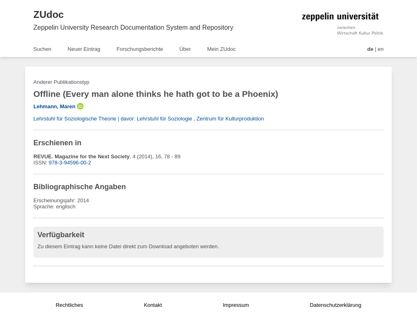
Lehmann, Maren (54, 106)
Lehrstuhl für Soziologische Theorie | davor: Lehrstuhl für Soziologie (112, 119)
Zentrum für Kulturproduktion (230, 119)
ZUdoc (48, 14)
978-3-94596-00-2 (70, 163)
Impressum (236, 305)
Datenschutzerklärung (335, 305)
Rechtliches (69, 305)
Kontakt (153, 305)
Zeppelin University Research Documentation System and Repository (133, 27)
